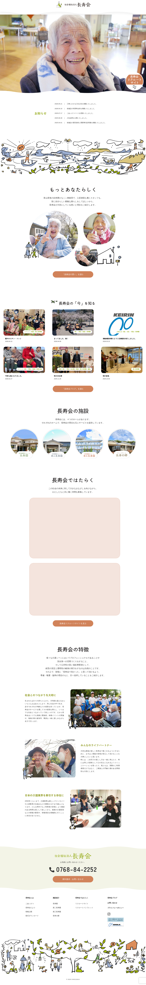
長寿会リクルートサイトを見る (73, 623)
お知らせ (119, 332)
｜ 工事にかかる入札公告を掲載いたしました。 (76, 104)
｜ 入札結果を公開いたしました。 (71, 118)
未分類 (73, 369)
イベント (27, 332)
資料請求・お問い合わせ (73, 879)
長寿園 (89, 332)
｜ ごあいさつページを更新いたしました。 (74, 113)
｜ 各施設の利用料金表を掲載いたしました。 (75, 108)
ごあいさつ (30, 903)
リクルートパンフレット (84, 907)
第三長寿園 (38, 332)
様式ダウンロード (32, 916)
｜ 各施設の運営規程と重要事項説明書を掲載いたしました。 (80, 122)
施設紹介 (54, 11)
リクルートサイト (81, 903)
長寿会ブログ (91, 11)
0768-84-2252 (73, 869)
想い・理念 (78, 332)
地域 (60, 369)
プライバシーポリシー (115, 908)
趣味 (89, 369)
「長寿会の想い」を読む (73, 274)
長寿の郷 (39, 369)
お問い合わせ (110, 11)
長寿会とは (35, 11)
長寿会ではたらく (72, 11)
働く (124, 332)
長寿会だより (30, 907)
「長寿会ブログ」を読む (73, 389)
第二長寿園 (57, 907)
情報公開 (29, 912)
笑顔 (32, 332)
